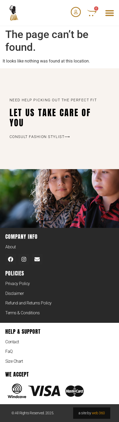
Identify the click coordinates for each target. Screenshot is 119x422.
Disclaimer (14, 293)
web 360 (98, 413)
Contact (12, 341)
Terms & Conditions (22, 312)
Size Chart (14, 361)
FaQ (9, 351)
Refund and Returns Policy (28, 303)
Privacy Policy (17, 283)
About (10, 246)
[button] (110, 13)
